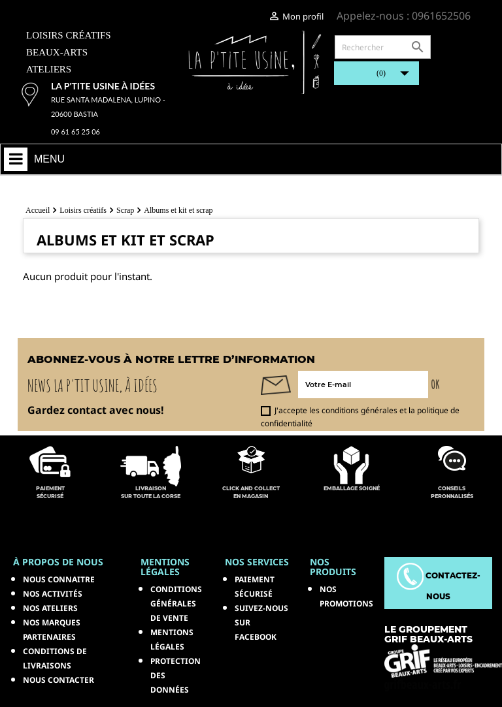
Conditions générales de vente (176, 603)
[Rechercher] (383, 47)
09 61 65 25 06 (75, 131)
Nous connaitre (59, 579)
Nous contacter (58, 679)
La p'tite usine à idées (103, 85)
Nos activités (52, 593)
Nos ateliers (50, 608)
